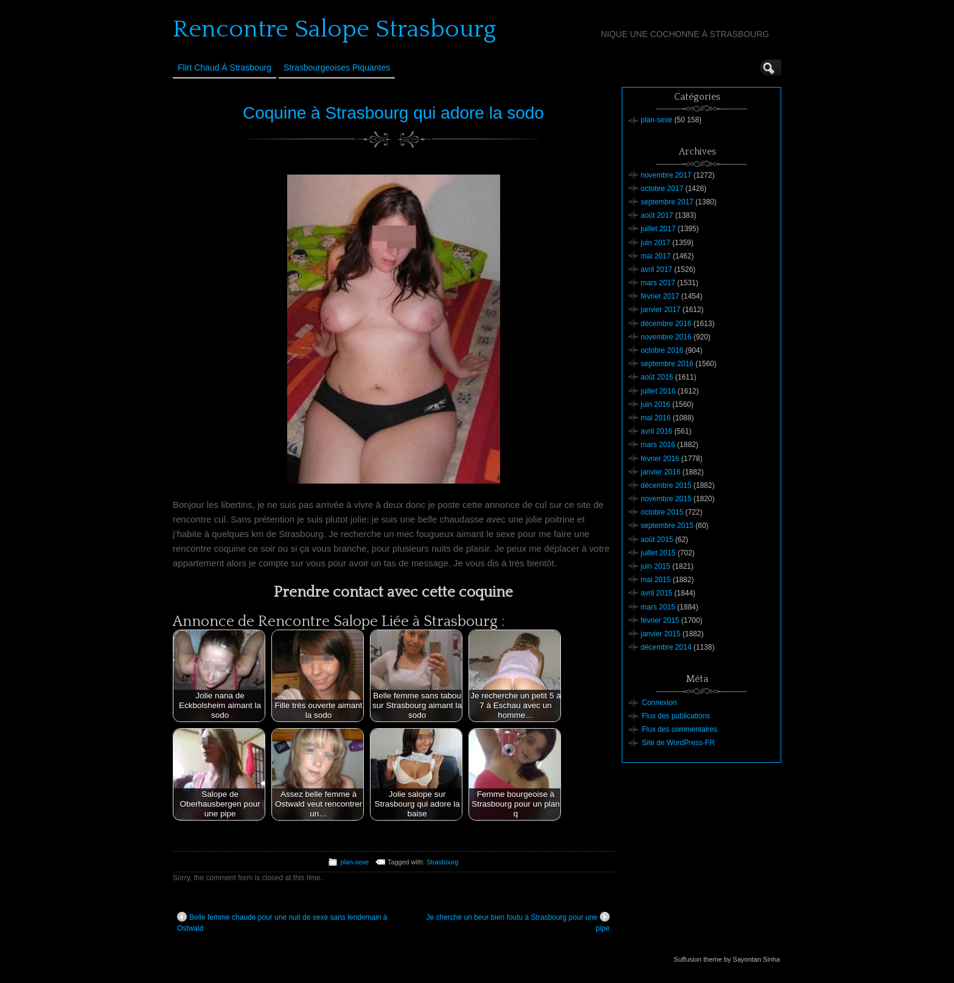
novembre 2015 (666, 499)
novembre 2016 (666, 337)
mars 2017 (658, 283)
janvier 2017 (660, 309)
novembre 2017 (666, 175)
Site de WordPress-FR (678, 742)
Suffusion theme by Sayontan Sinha (727, 959)
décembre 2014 (666, 647)
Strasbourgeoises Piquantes (337, 67)
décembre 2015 (666, 485)
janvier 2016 (660, 472)
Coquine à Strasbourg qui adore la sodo (393, 112)
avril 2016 (656, 431)
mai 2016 (655, 418)
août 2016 (657, 377)
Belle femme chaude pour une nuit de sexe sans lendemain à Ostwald (282, 922)
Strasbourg (443, 862)
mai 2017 (655, 256)
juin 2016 (655, 404)
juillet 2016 (658, 391)
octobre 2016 (662, 350)
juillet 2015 (658, 553)
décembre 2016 (666, 323)
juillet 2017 (658, 228)
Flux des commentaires (679, 729)
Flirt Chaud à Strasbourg (224, 67)
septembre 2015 (667, 525)
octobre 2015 (662, 512)
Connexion (659, 702)
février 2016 (660, 458)
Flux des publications (676, 716)
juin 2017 (655, 242)
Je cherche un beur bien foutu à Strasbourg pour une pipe (518, 922)
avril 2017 (656, 269)
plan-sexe (354, 862)
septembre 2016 (667, 364)
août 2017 (657, 215)
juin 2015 (655, 566)
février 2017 (660, 296)
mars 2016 (658, 444)
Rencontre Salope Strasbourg (334, 29)
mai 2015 (655, 579)
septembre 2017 (667, 202)
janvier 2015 (660, 634)
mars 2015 (658, 607)
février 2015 (660, 620)
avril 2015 (656, 593)
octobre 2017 (662, 188)
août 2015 (657, 539)
